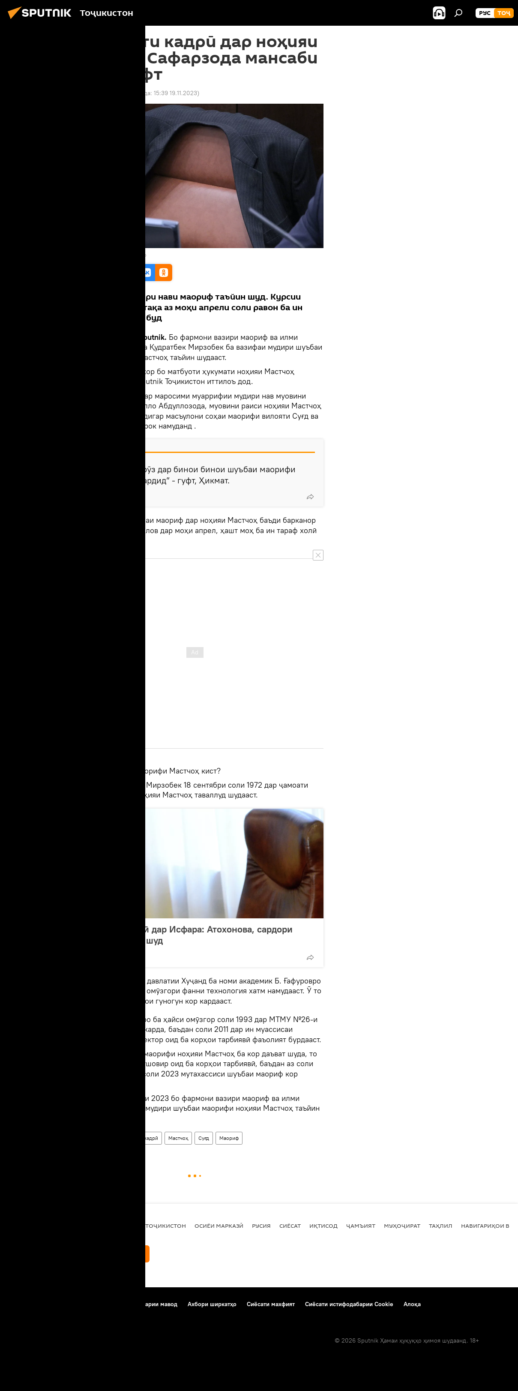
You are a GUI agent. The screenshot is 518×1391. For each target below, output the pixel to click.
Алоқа (412, 1304)
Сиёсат (290, 1225)
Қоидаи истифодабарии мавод (135, 1304)
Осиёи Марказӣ (219, 1225)
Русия (261, 1225)
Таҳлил (440, 1225)
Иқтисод (323, 1225)
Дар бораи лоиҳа (32, 1304)
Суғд (203, 1138)
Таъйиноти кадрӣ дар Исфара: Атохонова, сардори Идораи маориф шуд (184, 934)
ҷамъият (360, 1225)
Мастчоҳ (178, 1138)
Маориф (229, 1138)
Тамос (74, 1304)
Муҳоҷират (402, 1225)
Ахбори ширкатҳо (212, 1304)
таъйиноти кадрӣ (138, 1138)
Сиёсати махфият (271, 1304)
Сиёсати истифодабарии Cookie (349, 1304)
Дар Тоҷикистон (89, 1138)
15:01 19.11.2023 (87, 93)
